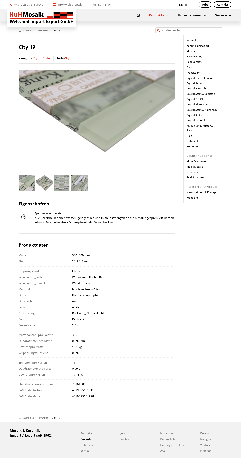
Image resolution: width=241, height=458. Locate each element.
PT (109, 4)
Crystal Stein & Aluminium (202, 109)
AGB (163, 450)
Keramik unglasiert (198, 45)
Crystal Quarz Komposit (201, 78)
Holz (189, 135)
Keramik (191, 40)
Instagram (206, 439)
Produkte (156, 15)
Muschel (191, 51)
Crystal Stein (41, 58)
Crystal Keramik (196, 120)
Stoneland (193, 172)
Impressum (167, 433)
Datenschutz (167, 439)
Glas (189, 67)
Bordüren (192, 146)
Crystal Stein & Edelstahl (201, 93)
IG (99, 4)
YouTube (205, 445)
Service (221, 15)
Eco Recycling (194, 56)
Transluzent (193, 72)
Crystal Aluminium (197, 104)
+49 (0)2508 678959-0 (26, 4)
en (186, 4)
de (181, 4)
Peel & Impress (195, 177)
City (66, 58)
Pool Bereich (194, 61)
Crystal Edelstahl (196, 88)
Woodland (193, 197)
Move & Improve (196, 161)
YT (104, 4)
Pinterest (205, 450)
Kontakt (222, 4)
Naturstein (193, 141)
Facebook (206, 433)
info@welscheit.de (67, 4)
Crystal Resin (194, 83)
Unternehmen (189, 15)
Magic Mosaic (195, 166)
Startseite (86, 433)
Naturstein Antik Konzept (202, 192)
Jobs (205, 4)
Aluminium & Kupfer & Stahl (200, 128)
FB (94, 4)
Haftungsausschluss (172, 445)
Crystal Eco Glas (196, 99)
